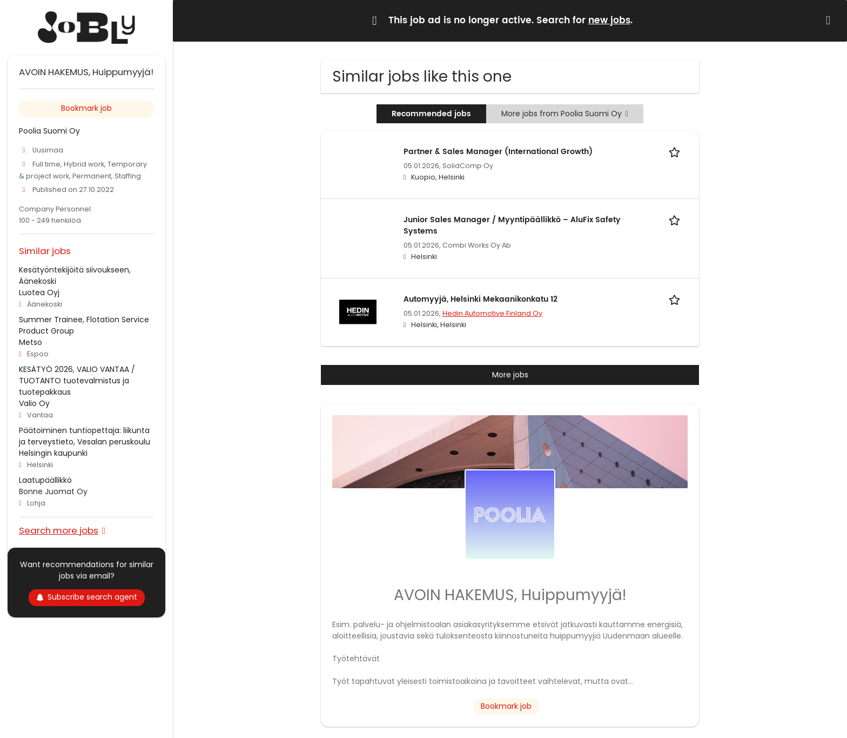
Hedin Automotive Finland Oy (492, 313)
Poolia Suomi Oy (49, 130)
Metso (30, 342)
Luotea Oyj (39, 292)
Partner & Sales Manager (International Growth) (498, 151)
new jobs (609, 20)
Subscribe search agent (86, 596)
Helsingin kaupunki (53, 453)
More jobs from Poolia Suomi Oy (564, 113)
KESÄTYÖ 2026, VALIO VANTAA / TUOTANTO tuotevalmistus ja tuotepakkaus (77, 380)
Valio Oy (34, 403)
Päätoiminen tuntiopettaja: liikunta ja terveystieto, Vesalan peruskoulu (84, 436)
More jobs (510, 374)
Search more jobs (58, 530)
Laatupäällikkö (45, 480)
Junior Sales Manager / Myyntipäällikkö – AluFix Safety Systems (512, 225)
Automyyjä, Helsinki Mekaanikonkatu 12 (480, 299)
